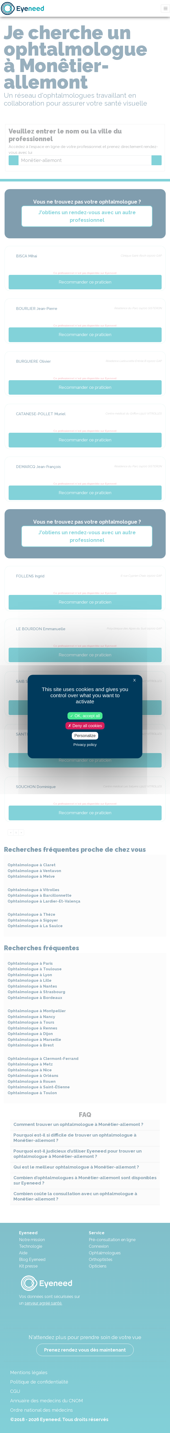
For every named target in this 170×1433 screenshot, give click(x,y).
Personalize (85, 736)
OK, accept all (85, 716)
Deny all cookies (85, 726)
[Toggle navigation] (165, 8)
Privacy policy (85, 744)
